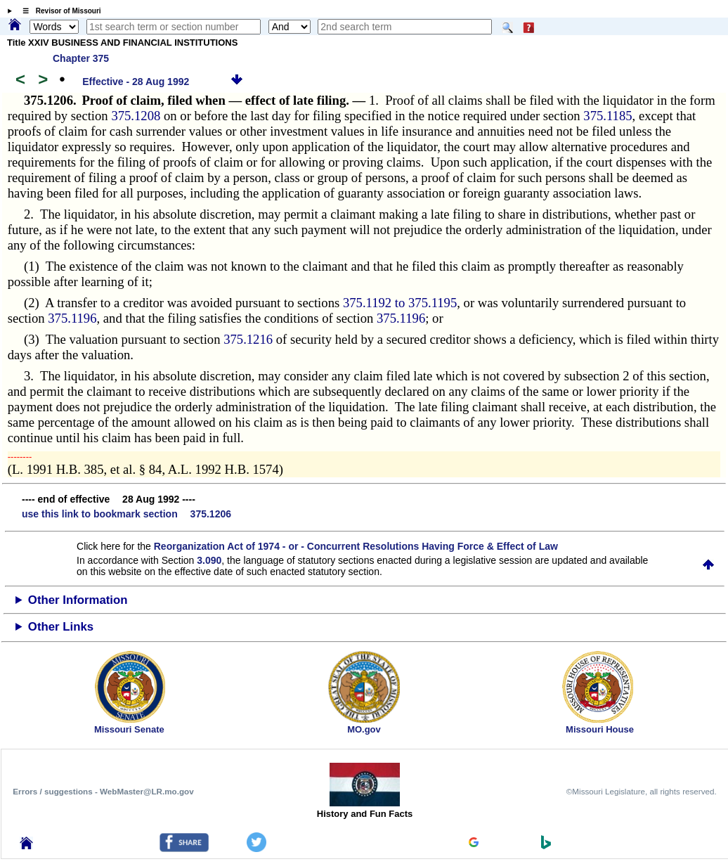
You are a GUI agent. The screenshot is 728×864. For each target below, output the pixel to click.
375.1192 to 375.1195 (400, 302)
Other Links (60, 626)
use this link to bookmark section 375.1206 (126, 514)
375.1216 (248, 339)
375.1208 (135, 115)
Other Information (78, 600)
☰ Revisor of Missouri (58, 11)
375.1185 (607, 115)
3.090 (209, 560)
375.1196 (72, 318)
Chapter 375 (81, 58)
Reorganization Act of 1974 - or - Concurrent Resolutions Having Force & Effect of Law (356, 546)
